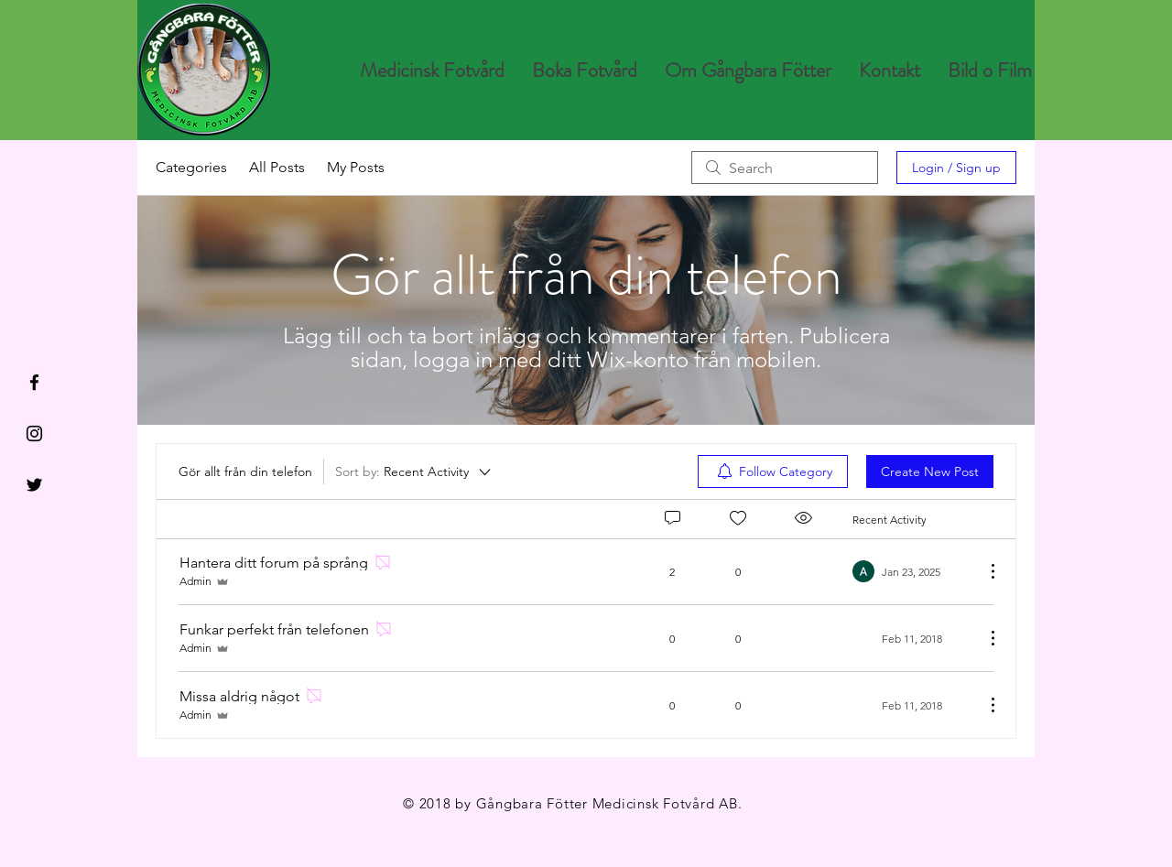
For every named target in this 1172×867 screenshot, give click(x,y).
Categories (191, 167)
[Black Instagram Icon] (34, 433)
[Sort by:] (414, 471)
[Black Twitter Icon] (34, 484)
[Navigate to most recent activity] (911, 571)
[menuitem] (773, 471)
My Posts (356, 167)
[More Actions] (983, 571)
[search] (784, 167)
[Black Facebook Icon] (34, 382)
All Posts (277, 167)
